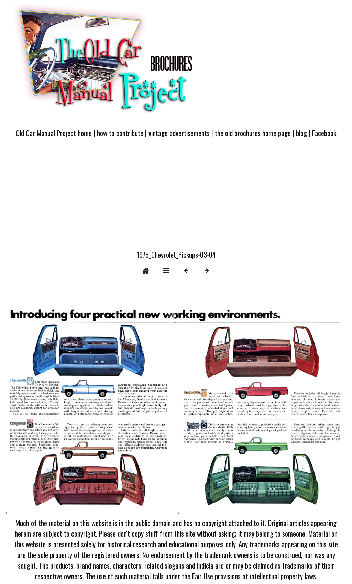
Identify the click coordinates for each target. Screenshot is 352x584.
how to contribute (120, 132)
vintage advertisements (179, 132)
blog (301, 132)
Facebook (324, 132)
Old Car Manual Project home (54, 132)
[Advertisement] (176, 198)
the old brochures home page (253, 132)
